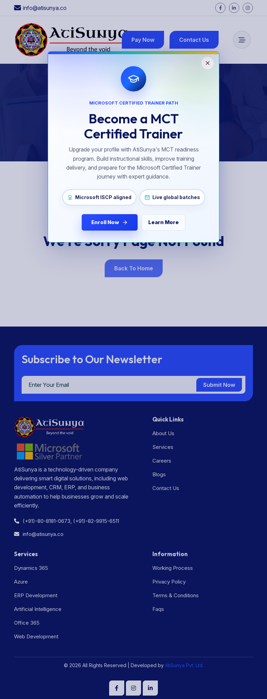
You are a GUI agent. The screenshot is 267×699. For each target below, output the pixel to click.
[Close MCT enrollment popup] (133, 349)
